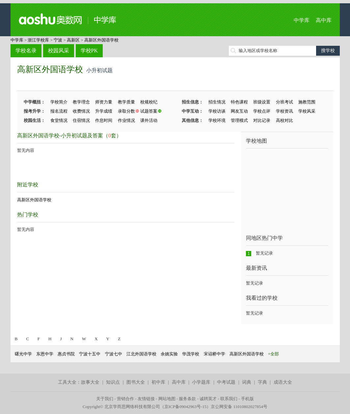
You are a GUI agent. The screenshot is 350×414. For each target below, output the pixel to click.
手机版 (247, 398)
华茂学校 (190, 353)
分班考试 (284, 101)
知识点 (113, 382)
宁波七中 (113, 353)
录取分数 (126, 111)
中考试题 (226, 382)
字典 (262, 382)
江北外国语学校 (141, 353)
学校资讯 (284, 111)
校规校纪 (148, 101)
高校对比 (284, 120)
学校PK (89, 50)
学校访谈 (217, 111)
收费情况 (81, 111)
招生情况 (217, 101)
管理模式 (239, 120)
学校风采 (306, 111)
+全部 (273, 353)
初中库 (158, 382)
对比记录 (261, 120)
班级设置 (261, 101)
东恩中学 (44, 353)
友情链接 (146, 398)
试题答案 (148, 111)
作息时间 (103, 120)
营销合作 (125, 398)
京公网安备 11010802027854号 (239, 406)
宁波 (58, 40)
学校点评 (261, 111)
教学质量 (126, 101)
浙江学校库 (38, 40)
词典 (246, 382)
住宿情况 (81, 120)
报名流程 (58, 111)
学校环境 (217, 120)
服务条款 (187, 398)
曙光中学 (23, 353)
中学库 (302, 20)
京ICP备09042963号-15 (185, 406)
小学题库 (201, 382)
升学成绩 (103, 111)
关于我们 (104, 398)
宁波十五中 (89, 353)
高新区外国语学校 (101, 40)
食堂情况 (58, 120)
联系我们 (228, 398)
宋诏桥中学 (214, 353)
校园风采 (58, 50)
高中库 (324, 20)
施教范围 (306, 101)
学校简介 (58, 101)
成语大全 (283, 382)
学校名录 (26, 50)
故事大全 (90, 382)
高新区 (73, 40)
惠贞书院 (66, 353)
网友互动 (239, 111)
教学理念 (81, 101)
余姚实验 (169, 353)
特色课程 (239, 101)
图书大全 (135, 382)
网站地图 (166, 398)
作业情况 (126, 120)
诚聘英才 (208, 398)
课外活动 (148, 120)
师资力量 (103, 101)
